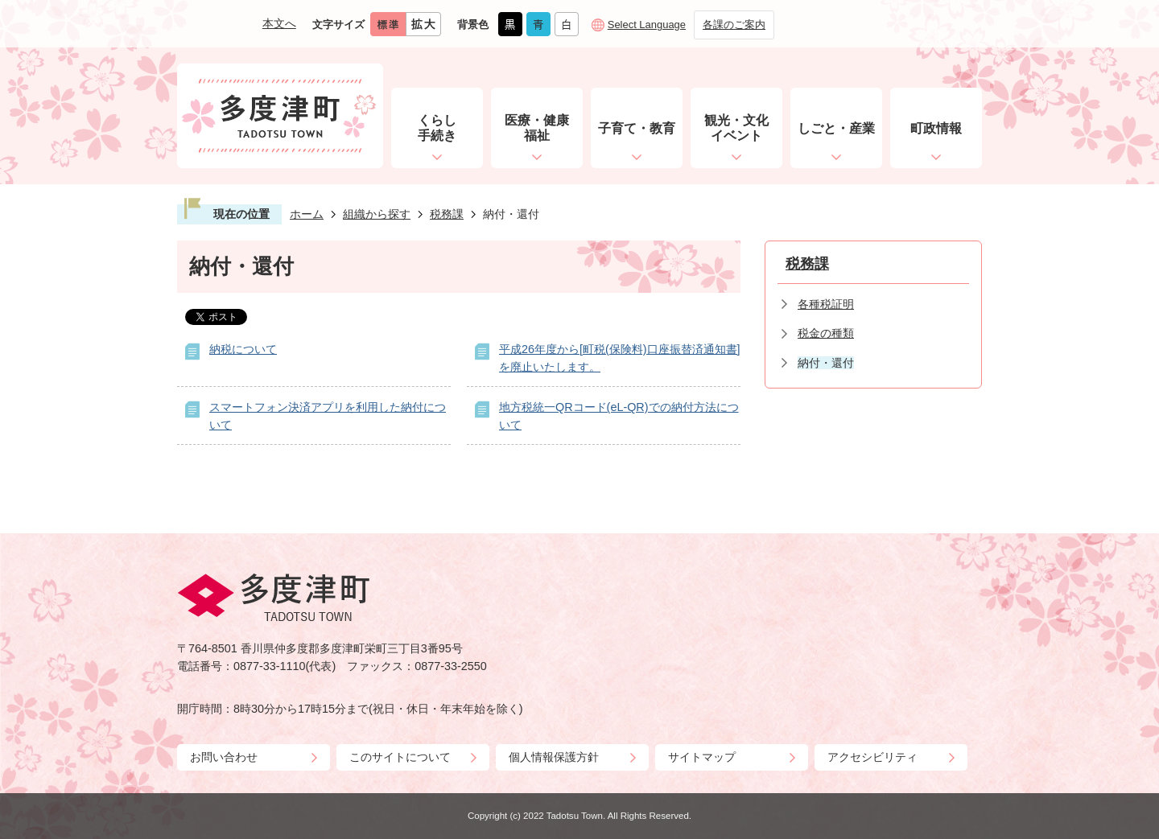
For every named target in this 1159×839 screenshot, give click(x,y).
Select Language (647, 25)
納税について (243, 349)
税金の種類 (826, 333)
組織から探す (376, 214)
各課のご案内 (734, 25)
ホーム (307, 214)
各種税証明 (826, 304)
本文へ (279, 23)
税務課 (447, 214)
